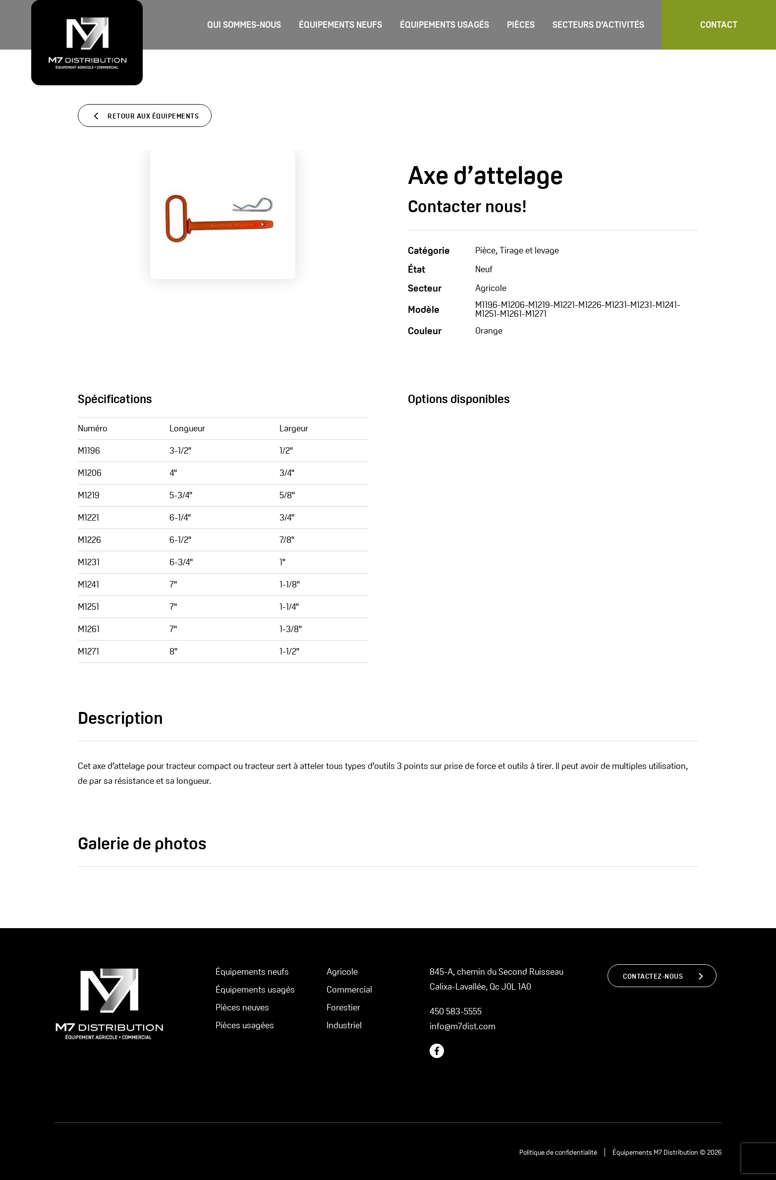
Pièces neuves (242, 1007)
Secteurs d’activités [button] (598, 24)
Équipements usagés (444, 24)
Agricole (342, 971)
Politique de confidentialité (558, 1152)
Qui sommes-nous (244, 24)
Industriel (344, 1025)
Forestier (343, 1007)
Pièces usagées (245, 1025)
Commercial (349, 989)
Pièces (521, 24)
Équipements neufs (340, 24)
